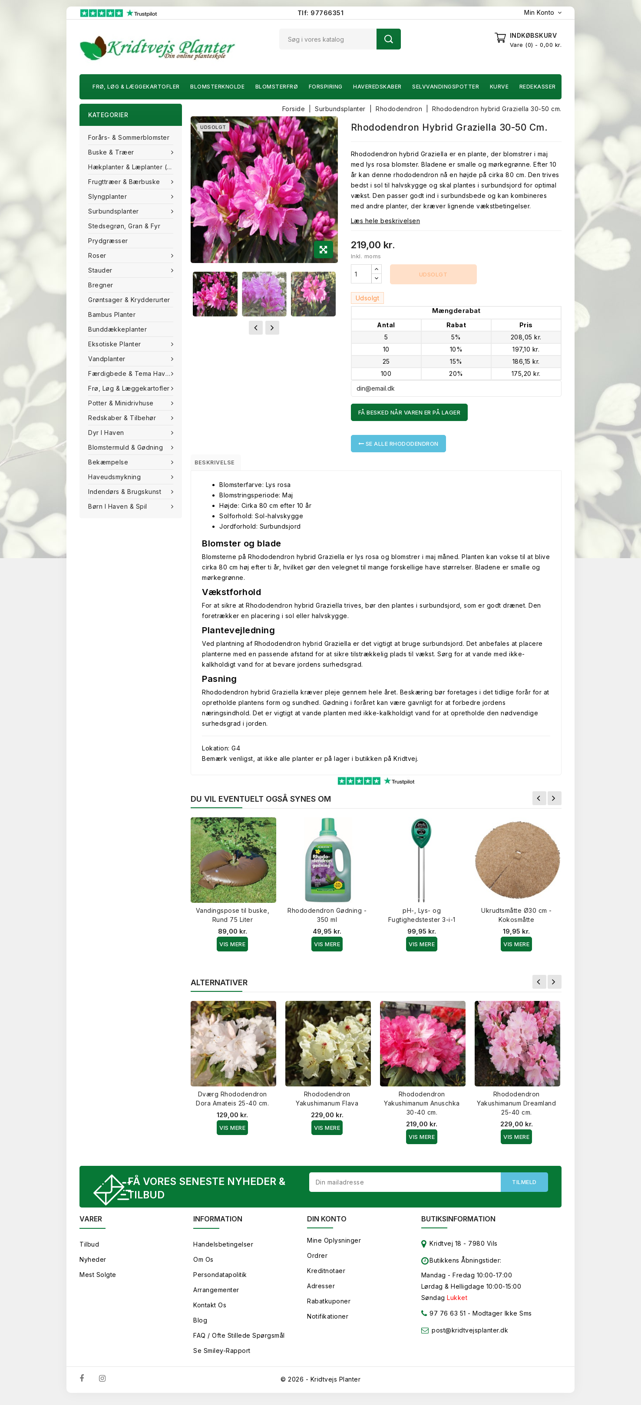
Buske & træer (112, 152)
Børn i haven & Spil (118, 506)
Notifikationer (327, 1322)
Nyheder (92, 1265)
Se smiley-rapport (222, 1356)
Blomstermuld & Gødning (126, 447)
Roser (98, 255)
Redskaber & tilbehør (123, 417)
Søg (389, 39)
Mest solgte (97, 1280)
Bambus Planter (111, 314)
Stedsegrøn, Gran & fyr (124, 226)
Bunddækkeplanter (117, 329)
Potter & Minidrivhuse (121, 403)
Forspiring (326, 86)
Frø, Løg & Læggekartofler (136, 86)
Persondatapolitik (220, 1280)
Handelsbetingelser (223, 1250)
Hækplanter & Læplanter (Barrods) (135, 167)
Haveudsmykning (115, 476)
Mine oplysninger (334, 1246)
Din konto (327, 1224)
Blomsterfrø (276, 86)
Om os (203, 1265)
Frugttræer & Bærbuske (125, 181)
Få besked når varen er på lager (409, 412)
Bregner (100, 285)
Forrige (539, 802)
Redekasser (537, 86)
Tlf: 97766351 (320, 12)
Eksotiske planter (115, 344)
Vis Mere (232, 947)
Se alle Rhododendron (398, 443)
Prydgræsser (108, 240)
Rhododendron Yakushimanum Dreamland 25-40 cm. (516, 1106)
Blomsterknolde (217, 86)
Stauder (101, 270)
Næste (555, 802)
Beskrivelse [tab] (221, 464)
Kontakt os (209, 1310)
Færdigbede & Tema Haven (131, 373)
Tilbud (89, 1250)
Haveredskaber (377, 86)
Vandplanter (107, 358)
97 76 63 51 (443, 1320)
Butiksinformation (458, 1224)
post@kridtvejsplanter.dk (470, 1335)
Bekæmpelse (109, 462)
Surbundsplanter (114, 211)
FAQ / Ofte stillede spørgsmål (239, 1341)
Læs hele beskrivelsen (385, 220)
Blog (200, 1325)
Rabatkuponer (328, 1306)
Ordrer (317, 1261)
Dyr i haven (107, 432)
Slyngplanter (108, 196)
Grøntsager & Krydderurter (129, 299)
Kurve (499, 86)
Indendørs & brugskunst (125, 491)
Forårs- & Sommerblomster (128, 137)
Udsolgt (433, 274)
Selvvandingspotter (445, 86)
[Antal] (361, 273)
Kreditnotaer (326, 1276)
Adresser (321, 1291)
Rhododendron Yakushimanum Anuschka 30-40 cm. (422, 1106)
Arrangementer (216, 1295)
